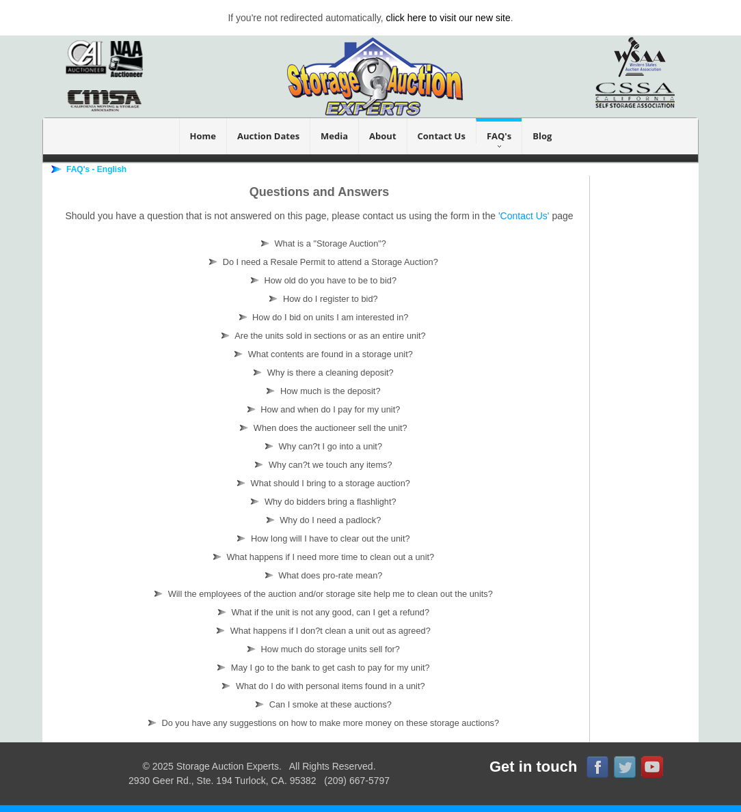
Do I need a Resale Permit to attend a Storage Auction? (321, 262)
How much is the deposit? (320, 391)
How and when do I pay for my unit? (321, 409)
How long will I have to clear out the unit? (320, 538)
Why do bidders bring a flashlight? (320, 501)
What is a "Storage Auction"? (321, 243)
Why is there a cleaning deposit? (321, 372)
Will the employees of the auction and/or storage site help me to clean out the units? (321, 594)
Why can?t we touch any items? (321, 465)
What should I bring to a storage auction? (321, 483)
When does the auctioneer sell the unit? (320, 428)
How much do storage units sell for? (321, 649)
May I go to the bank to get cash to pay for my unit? (321, 667)
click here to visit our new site (448, 17)
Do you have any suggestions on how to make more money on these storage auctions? (321, 723)
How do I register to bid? (320, 299)
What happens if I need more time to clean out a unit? (321, 557)
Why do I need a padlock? (321, 520)
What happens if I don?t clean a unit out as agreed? (321, 631)
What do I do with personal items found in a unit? (321, 686)
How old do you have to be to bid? (320, 280)
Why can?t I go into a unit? (321, 446)
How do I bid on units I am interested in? (321, 317)
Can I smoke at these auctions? (321, 704)
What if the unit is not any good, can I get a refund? (321, 612)
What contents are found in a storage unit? (321, 354)
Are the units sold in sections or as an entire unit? (320, 336)
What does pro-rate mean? (321, 575)
